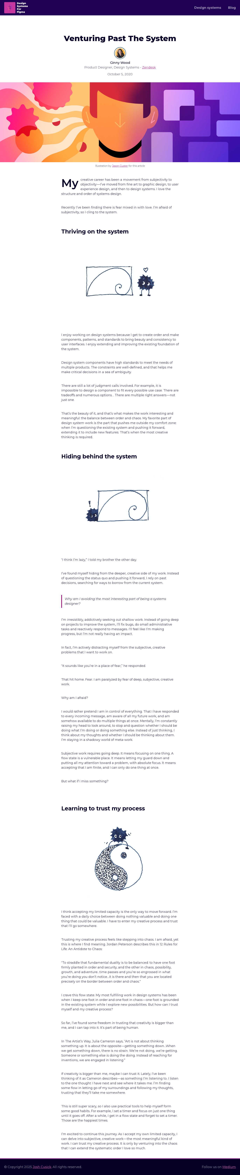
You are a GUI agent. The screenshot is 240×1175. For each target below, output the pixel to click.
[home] (16, 7)
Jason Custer (120, 165)
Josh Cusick (42, 1167)
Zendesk (149, 67)
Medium (229, 1167)
